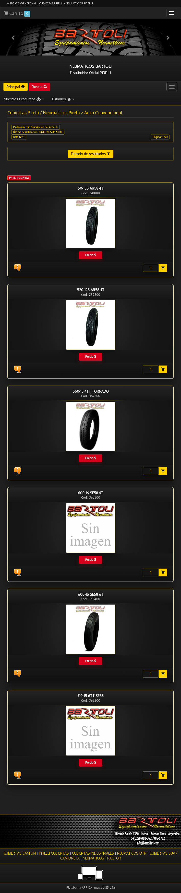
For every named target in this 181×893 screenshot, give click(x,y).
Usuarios (63, 99)
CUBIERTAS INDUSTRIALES (93, 853)
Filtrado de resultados (90, 154)
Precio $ (90, 255)
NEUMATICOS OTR (131, 853)
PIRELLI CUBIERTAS (54, 853)
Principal (15, 87)
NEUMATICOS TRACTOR (102, 858)
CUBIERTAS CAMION (20, 853)
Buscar (39, 87)
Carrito (17, 14)
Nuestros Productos (24, 99)
